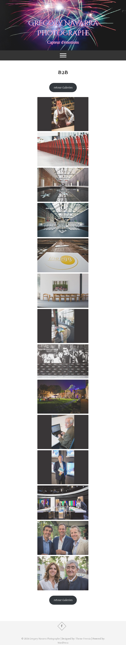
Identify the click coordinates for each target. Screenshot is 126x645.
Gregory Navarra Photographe (63, 28)
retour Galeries (63, 87)
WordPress (63, 643)
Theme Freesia (83, 638)
